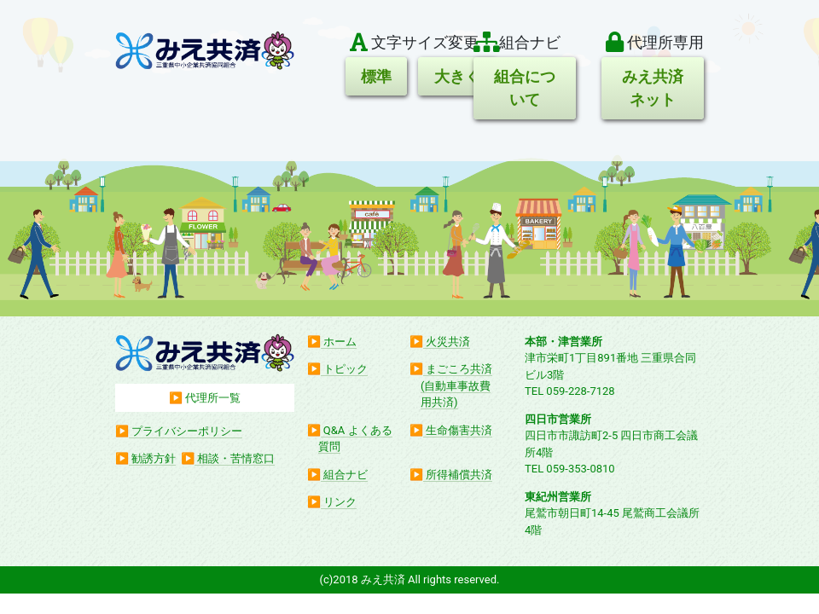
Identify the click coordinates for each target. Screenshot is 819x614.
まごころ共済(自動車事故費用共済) (456, 385)
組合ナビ (345, 474)
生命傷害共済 (459, 430)
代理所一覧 (213, 397)
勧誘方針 (153, 458)
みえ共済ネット (652, 87)
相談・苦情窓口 (236, 458)
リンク (340, 501)
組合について (524, 87)
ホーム (340, 341)
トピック (345, 368)
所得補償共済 (459, 474)
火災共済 (448, 341)
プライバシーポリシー (186, 431)
